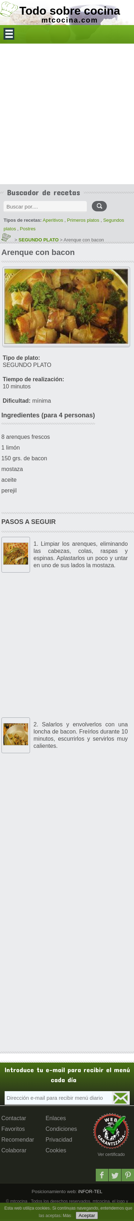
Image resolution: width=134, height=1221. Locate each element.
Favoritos (13, 1129)
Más (67, 1215)
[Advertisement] (67, 113)
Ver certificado (111, 1154)
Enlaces (56, 1118)
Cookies (56, 1150)
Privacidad (59, 1140)
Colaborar (13, 1150)
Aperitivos (53, 220)
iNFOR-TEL (90, 1191)
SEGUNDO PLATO (39, 239)
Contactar (13, 1118)
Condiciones (61, 1129)
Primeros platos (83, 220)
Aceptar (87, 1215)
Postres (28, 228)
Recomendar (17, 1140)
